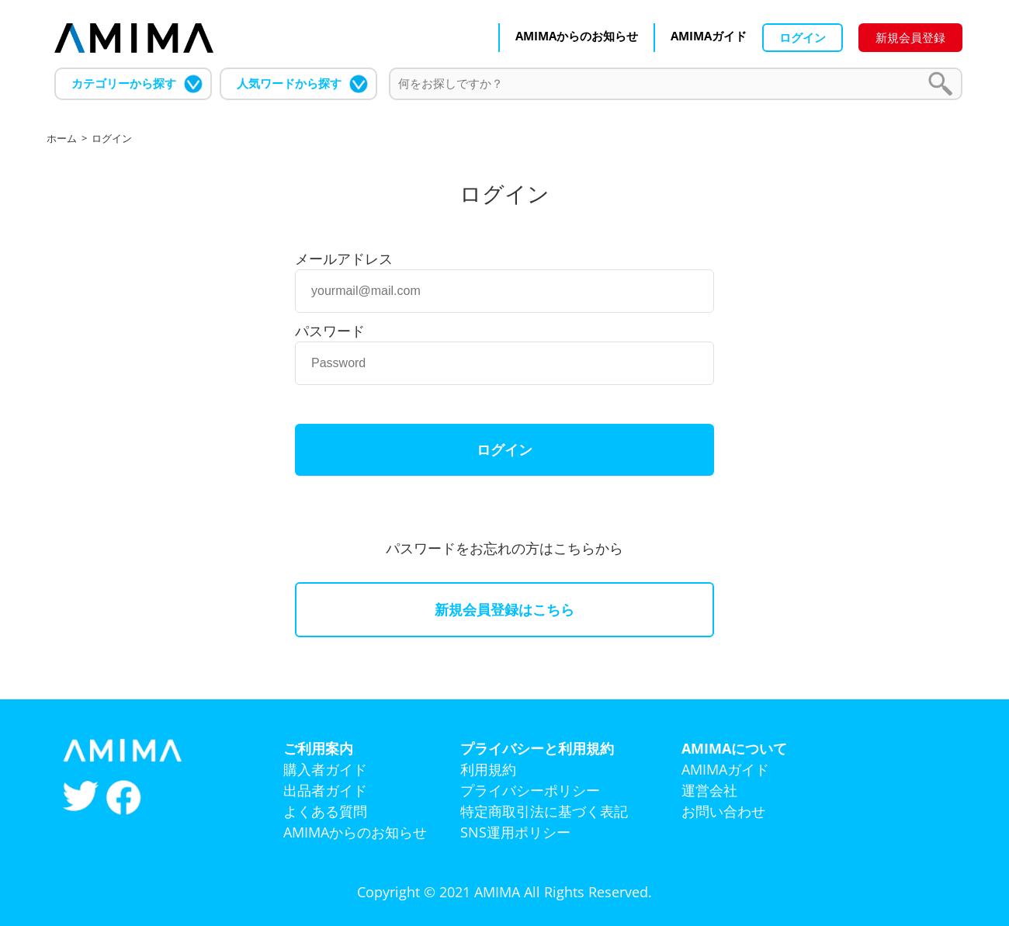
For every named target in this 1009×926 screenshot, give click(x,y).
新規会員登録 (910, 37)
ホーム (62, 138)
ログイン (802, 37)
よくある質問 (325, 811)
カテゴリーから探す (123, 83)
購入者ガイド (325, 769)
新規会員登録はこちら (504, 609)
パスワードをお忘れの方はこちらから (504, 548)
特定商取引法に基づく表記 (544, 811)
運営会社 (709, 790)
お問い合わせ (723, 811)
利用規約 (488, 769)
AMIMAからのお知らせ (576, 35)
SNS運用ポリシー (515, 832)
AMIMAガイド (709, 35)
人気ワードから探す (289, 83)
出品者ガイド (325, 790)
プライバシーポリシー (530, 790)
